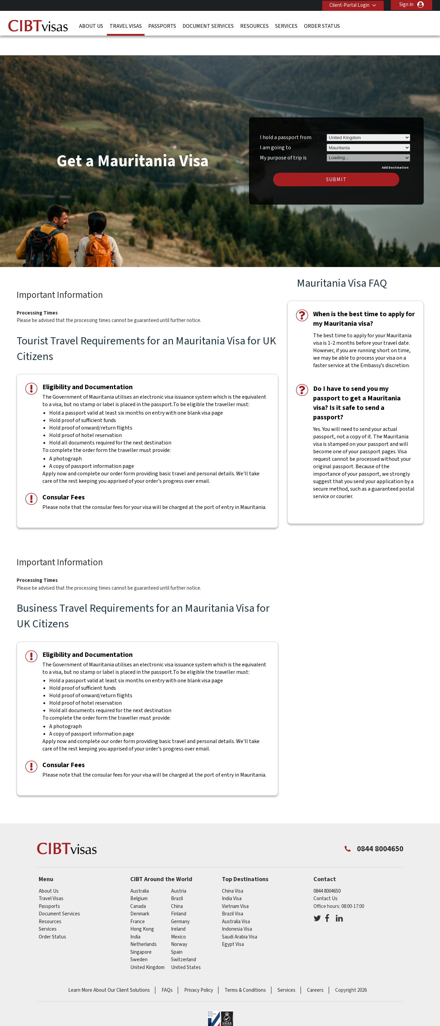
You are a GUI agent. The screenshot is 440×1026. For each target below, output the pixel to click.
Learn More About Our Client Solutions (109, 969)
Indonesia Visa (237, 908)
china (177, 885)
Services (286, 25)
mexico (178, 915)
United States (186, 946)
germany (180, 900)
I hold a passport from (285, 116)
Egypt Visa (233, 923)
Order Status (322, 25)
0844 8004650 (327, 869)
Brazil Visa (232, 892)
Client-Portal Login (348, 4)
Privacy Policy (198, 969)
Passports (162, 25)
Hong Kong (142, 908)
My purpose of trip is (283, 135)
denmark (139, 892)
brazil (177, 877)
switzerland (183, 938)
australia (139, 869)
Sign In (406, 4)
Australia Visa (236, 900)
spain (177, 930)
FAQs (167, 969)
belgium (139, 877)
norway (179, 923)
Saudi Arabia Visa (239, 915)
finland (178, 892)
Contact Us (325, 877)
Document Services (208, 25)
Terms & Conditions (245, 969)
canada (138, 885)
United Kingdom (147, 946)
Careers (315, 969)
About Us (91, 25)
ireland (178, 908)
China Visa (232, 869)
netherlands (143, 923)
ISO (220, 1002)
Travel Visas (126, 25)
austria (178, 869)
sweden (139, 938)
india (135, 915)
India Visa (232, 877)
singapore (141, 930)
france (137, 900)
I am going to (275, 126)
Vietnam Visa (235, 885)
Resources (254, 25)
